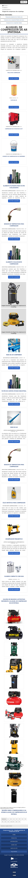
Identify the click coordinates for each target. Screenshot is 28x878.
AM (16, 821)
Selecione (4, 819)
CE (8, 821)
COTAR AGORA (13, 78)
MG (11, 819)
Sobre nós (14, 844)
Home (14, 834)
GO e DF (12, 821)
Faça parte (14, 851)
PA (19, 821)
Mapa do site (14, 848)
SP (16, 819)
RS (25, 819)
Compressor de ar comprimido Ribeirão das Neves (14, 20)
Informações (14, 841)
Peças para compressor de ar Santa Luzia (14, 17)
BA (5, 821)
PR (19, 819)
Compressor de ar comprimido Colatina (14, 22)
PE (2, 821)
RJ (8, 819)
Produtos (14, 838)
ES (14, 819)
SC (22, 819)
